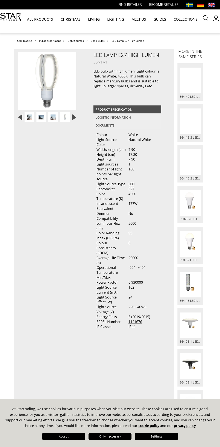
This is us (26, 366)
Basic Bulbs (98, 41)
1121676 (135, 321)
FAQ (69, 372)
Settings (156, 436)
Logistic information (113, 117)
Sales (70, 366)
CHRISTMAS (64, 21)
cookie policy (148, 425)
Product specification (114, 109)
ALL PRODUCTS (41, 21)
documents (105, 125)
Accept (64, 436)
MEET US (114, 21)
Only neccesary (110, 436)
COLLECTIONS (149, 21)
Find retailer (76, 383)
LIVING (81, 21)
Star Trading (24, 41)
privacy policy (185, 425)
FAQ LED (73, 377)
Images (119, 377)
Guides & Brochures (131, 372)
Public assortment (50, 41)
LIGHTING (97, 21)
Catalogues (123, 366)
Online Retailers (80, 389)
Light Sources (76, 41)
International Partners (85, 394)
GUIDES (129, 21)
